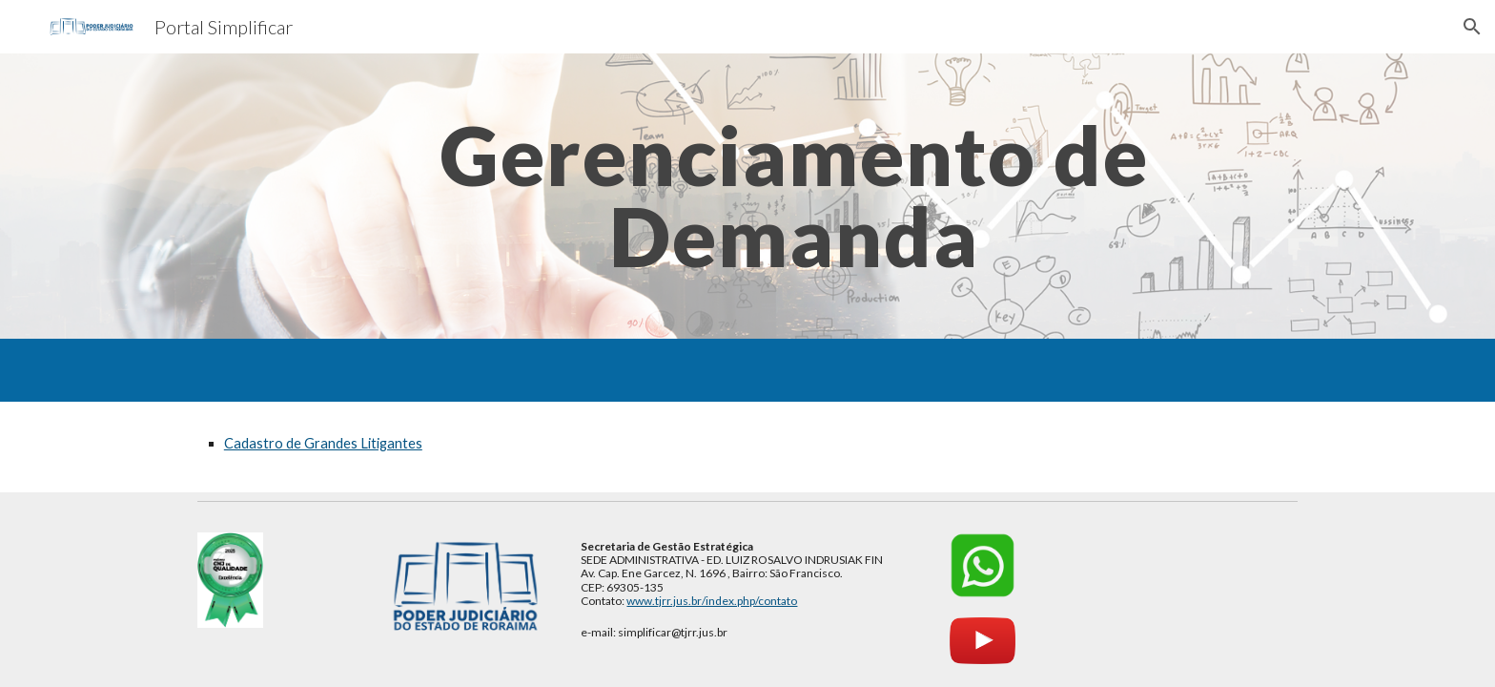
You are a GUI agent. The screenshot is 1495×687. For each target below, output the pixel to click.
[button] (1472, 27)
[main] (794, 196)
